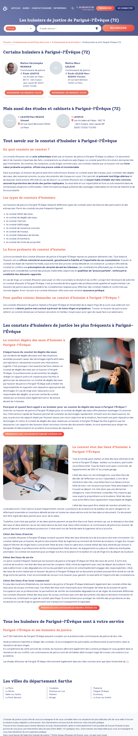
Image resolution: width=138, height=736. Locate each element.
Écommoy (98, 694)
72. (127, 661)
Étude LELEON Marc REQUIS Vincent (77, 75)
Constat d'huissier (42, 8)
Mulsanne (97, 688)
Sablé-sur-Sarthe (13, 694)
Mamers (53, 694)
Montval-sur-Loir (57, 691)
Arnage (52, 697)
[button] (20, 28)
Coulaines (53, 688)
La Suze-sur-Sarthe (102, 697)
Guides (26, 8)
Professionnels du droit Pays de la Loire (31, 42)
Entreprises (60, 8)
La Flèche (9, 691)
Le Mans (9, 688)
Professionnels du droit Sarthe (66, 42)
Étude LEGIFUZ (29, 73)
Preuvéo (7, 42)
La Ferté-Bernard (13, 697)
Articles (15, 8)
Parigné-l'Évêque (101, 691)
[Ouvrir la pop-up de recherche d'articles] (73, 8)
